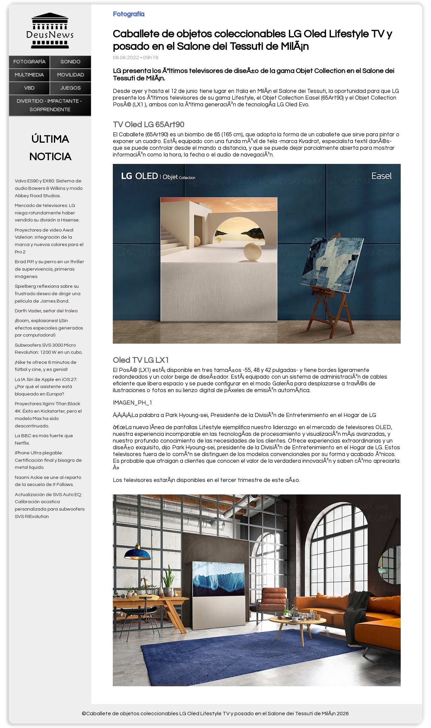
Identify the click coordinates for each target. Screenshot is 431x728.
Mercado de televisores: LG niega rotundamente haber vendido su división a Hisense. (47, 213)
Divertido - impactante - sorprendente (50, 105)
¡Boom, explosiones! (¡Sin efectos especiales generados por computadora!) (49, 328)
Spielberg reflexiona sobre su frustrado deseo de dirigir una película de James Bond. (47, 294)
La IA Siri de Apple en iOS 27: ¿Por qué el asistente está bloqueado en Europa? (46, 387)
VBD (29, 88)
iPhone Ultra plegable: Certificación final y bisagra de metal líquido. (48, 460)
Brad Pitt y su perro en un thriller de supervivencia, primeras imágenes (49, 269)
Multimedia (29, 74)
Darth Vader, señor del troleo (46, 310)
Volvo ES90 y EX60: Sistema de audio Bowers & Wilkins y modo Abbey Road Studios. (48, 188)
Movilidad (70, 74)
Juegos (70, 88)
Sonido (70, 61)
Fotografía (29, 61)
